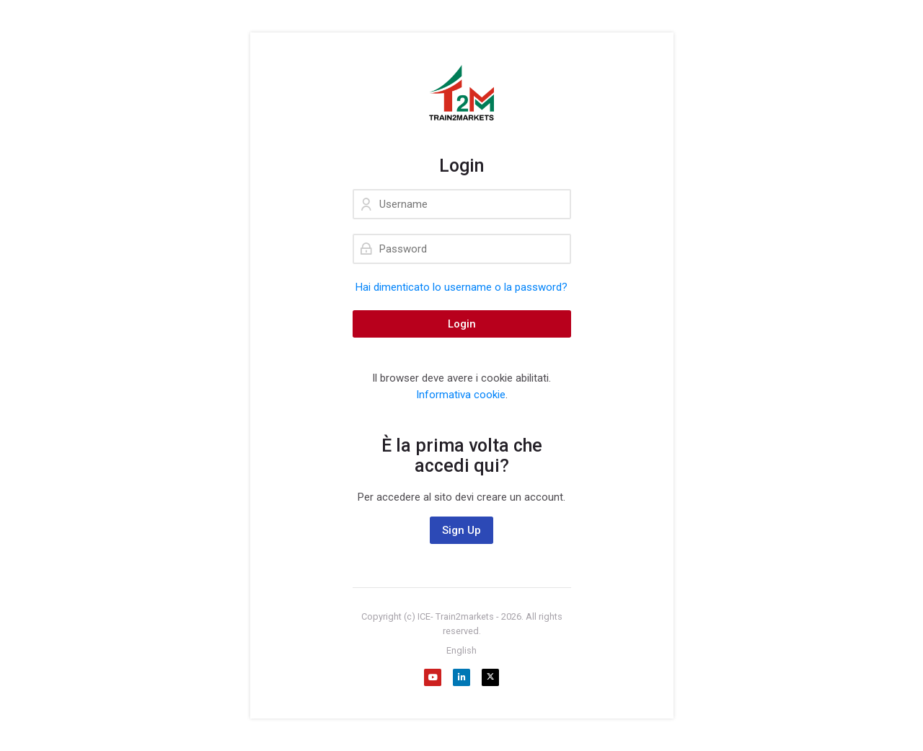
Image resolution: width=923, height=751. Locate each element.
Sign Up (461, 530)
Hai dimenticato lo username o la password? (461, 287)
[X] (490, 677)
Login (462, 323)
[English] (461, 651)
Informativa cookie (460, 394)
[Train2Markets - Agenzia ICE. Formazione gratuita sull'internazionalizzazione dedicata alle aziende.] (462, 94)
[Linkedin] (461, 677)
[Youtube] (432, 677)
